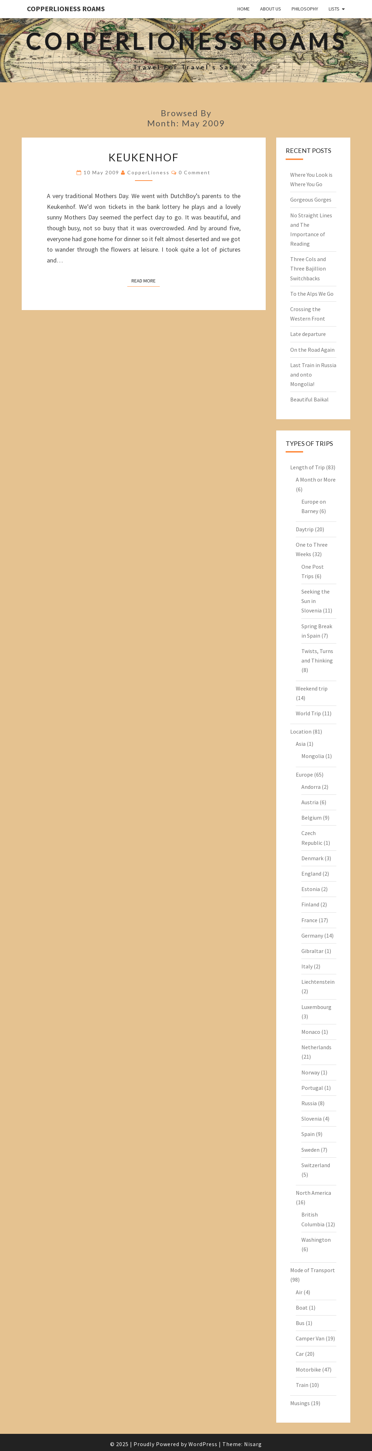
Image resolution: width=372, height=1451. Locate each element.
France (309, 920)
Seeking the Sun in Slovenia (315, 601)
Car (300, 1353)
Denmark (312, 858)
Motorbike (308, 1369)
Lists (334, 9)
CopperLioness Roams (66, 8)
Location (301, 731)
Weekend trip (312, 688)
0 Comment (194, 172)
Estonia (310, 888)
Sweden (310, 1149)
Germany (312, 935)
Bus (300, 1322)
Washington (316, 1239)
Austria (310, 802)
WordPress (202, 1444)
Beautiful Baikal (309, 399)
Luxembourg (316, 1006)
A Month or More (316, 479)
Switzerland (315, 1165)
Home (243, 9)
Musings (300, 1403)
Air (299, 1292)
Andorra (311, 786)
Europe (304, 774)
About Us (270, 9)
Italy (307, 966)
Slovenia (311, 1118)
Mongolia (312, 755)
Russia (309, 1103)
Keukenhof (143, 157)
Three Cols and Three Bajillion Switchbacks (308, 268)
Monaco (310, 1031)
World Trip (308, 713)
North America (313, 1192)
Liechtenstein (318, 981)
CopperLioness (148, 172)
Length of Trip (307, 467)
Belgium (311, 817)
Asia (301, 743)
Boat (302, 1307)
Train (302, 1384)
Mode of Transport (312, 1270)
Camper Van (310, 1338)
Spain (308, 1133)
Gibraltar (312, 950)
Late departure (308, 333)
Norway (310, 1072)
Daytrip (305, 529)
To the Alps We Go (312, 293)
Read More (145, 280)
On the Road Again (312, 349)
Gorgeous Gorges (310, 199)
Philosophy (305, 9)
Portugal (312, 1087)
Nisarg (253, 1444)
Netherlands (316, 1047)
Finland (310, 904)
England (311, 873)
